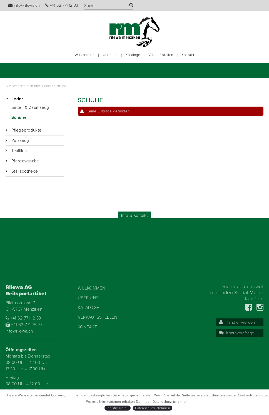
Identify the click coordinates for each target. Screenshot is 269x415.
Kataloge (133, 55)
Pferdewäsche (25, 161)
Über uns (110, 55)
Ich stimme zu (117, 408)
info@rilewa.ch (24, 5)
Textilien (19, 150)
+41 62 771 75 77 (24, 324)
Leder (46, 86)
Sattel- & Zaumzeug (30, 107)
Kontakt (187, 55)
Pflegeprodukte (26, 130)
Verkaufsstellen (160, 55)
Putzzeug (20, 140)
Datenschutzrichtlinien (152, 408)
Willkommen (84, 55)
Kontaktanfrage (236, 333)
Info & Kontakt (134, 215)
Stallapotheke (24, 171)
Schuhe (60, 86)
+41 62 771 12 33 (61, 5)
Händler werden (237, 322)
